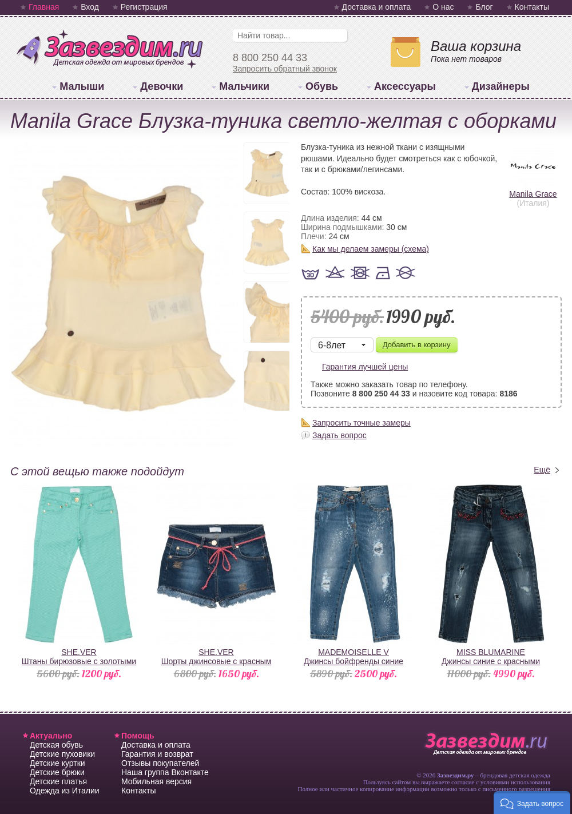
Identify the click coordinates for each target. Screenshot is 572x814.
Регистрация (144, 6)
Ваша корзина (476, 46)
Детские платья (58, 781)
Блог (483, 6)
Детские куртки (57, 763)
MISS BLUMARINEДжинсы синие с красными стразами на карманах (491, 661)
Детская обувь (56, 744)
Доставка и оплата (376, 6)
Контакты (532, 6)
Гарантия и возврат (157, 754)
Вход (90, 6)
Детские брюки (57, 772)
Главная (44, 6)
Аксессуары (405, 86)
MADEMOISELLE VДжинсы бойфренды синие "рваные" (353, 661)
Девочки (161, 86)
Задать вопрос (339, 435)
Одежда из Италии (65, 790)
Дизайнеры (501, 86)
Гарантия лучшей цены (365, 366)
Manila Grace (533, 189)
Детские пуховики (62, 754)
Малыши (81, 86)
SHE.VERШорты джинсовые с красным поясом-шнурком (216, 661)
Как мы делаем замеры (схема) (370, 248)
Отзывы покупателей (160, 763)
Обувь (321, 86)
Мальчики (244, 86)
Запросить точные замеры (361, 422)
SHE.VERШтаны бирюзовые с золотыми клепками (79, 661)
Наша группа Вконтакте (165, 772)
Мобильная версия (156, 781)
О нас (443, 6)
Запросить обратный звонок (285, 68)
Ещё (542, 469)
